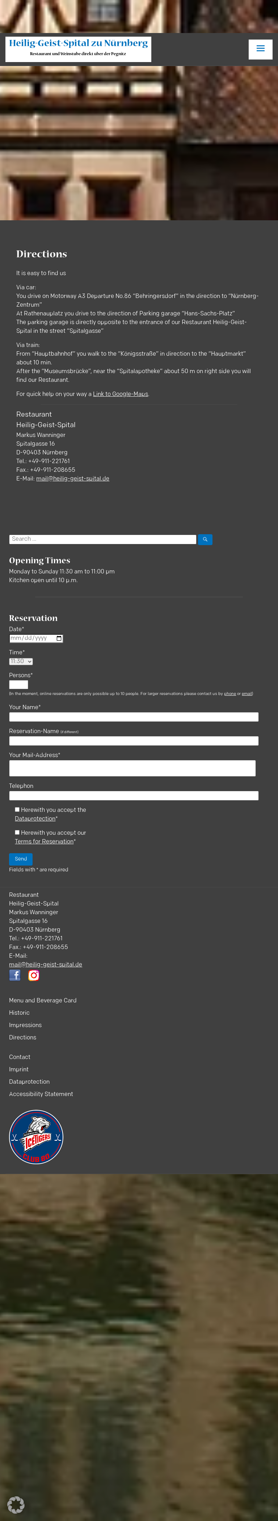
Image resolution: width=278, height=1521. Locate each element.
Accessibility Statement (41, 1094)
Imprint (19, 1070)
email (247, 694)
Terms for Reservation (44, 842)
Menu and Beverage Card (43, 1001)
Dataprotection (35, 819)
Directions (22, 1038)
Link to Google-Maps (120, 394)
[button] (16, 1505)
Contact (19, 1057)
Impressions (25, 1026)
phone (230, 694)
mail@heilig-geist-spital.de (72, 479)
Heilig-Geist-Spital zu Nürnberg (78, 44)
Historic (19, 1013)
